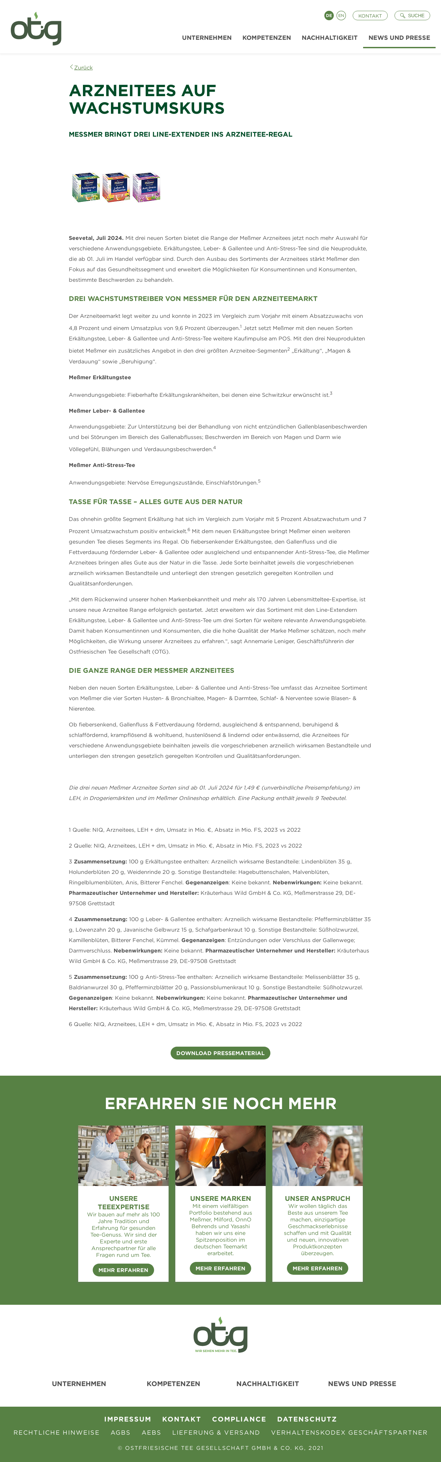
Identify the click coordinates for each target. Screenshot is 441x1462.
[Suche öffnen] (412, 15)
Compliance (239, 1419)
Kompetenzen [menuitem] (266, 38)
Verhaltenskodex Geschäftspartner (349, 1432)
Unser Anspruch (317, 1198)
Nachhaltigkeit (267, 1383)
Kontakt (370, 16)
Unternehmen (79, 1383)
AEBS (151, 1432)
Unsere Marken (220, 1198)
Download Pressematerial (220, 1053)
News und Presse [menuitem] (399, 38)
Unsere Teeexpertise (123, 1202)
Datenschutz (307, 1419)
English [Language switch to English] (341, 15)
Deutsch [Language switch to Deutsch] (329, 15)
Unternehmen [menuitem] (207, 38)
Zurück (83, 67)
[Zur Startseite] (33, 26)
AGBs (121, 1432)
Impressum (127, 1419)
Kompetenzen (173, 1383)
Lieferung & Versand (216, 1432)
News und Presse (362, 1383)
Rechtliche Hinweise (56, 1432)
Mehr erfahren (220, 1268)
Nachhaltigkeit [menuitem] (330, 38)
